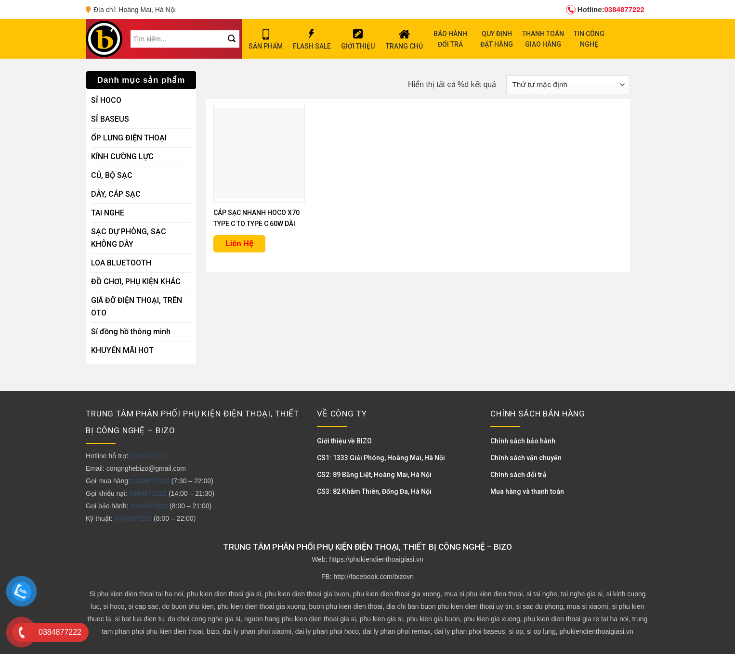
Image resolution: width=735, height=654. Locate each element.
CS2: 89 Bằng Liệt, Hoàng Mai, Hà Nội (374, 474)
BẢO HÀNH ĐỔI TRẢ (450, 39)
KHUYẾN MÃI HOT (122, 350)
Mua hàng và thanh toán (527, 491)
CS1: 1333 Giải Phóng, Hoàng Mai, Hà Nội (381, 458)
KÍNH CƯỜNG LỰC (122, 156)
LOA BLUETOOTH (121, 262)
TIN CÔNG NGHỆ (589, 39)
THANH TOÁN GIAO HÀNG (543, 39)
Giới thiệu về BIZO (344, 441)
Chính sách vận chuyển (526, 458)
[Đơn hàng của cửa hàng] (568, 84)
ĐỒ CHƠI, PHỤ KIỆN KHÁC (136, 281)
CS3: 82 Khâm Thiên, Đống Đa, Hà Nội (374, 491)
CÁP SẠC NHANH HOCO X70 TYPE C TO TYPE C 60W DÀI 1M (256, 219)
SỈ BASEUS (110, 119)
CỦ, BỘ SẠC (111, 175)
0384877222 (605, 9)
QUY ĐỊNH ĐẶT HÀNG (496, 39)
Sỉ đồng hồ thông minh (131, 331)
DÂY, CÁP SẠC (116, 194)
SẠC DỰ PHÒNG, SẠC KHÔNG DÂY (128, 238)
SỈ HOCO (106, 100)
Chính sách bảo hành (522, 441)
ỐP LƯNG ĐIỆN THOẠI (129, 137)
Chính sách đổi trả (518, 474)
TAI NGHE (107, 212)
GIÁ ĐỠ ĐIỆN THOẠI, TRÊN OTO (136, 306)
